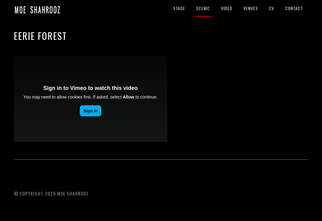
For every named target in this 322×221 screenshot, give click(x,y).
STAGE (179, 8)
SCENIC (203, 8)
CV (271, 8)
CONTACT (294, 8)
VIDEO (226, 8)
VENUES (250, 8)
